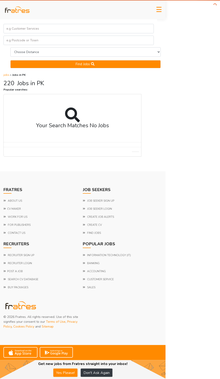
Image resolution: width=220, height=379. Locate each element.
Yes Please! (65, 372)
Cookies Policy (23, 326)
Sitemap (48, 326)
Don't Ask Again (96, 372)
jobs (6, 75)
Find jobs (85, 64)
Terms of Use (56, 322)
